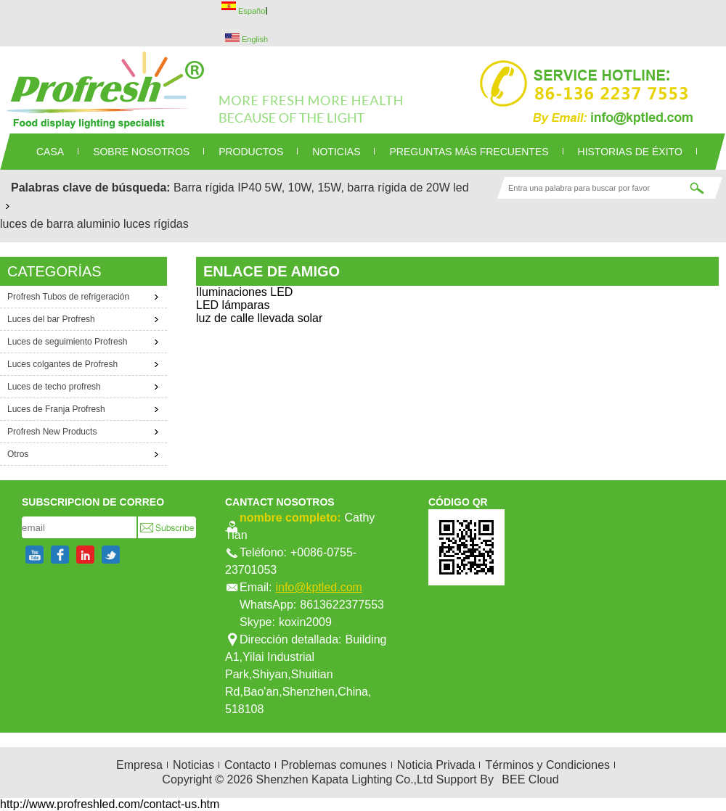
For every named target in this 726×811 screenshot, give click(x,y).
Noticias (193, 765)
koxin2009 (305, 622)
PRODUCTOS (251, 151)
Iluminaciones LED (244, 292)
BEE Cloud (530, 779)
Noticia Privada (436, 765)
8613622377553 (342, 604)
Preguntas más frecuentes (468, 151)
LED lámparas (232, 305)
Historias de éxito (630, 151)
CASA (50, 151)
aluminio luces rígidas (133, 224)
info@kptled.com (318, 587)
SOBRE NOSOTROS (141, 151)
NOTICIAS (336, 151)
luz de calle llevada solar (259, 318)
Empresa (139, 765)
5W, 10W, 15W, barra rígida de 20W (357, 187)
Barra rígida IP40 (217, 187)
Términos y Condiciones (547, 765)
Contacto (247, 765)
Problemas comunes (334, 765)
